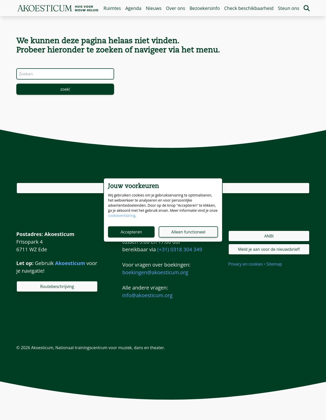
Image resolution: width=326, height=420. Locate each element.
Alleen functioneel (188, 232)
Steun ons (288, 8)
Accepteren (131, 232)
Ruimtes (112, 8)
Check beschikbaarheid (249, 8)
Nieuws (153, 8)
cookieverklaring (121, 215)
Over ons (175, 8)
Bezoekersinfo (204, 8)
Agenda (133, 8)
